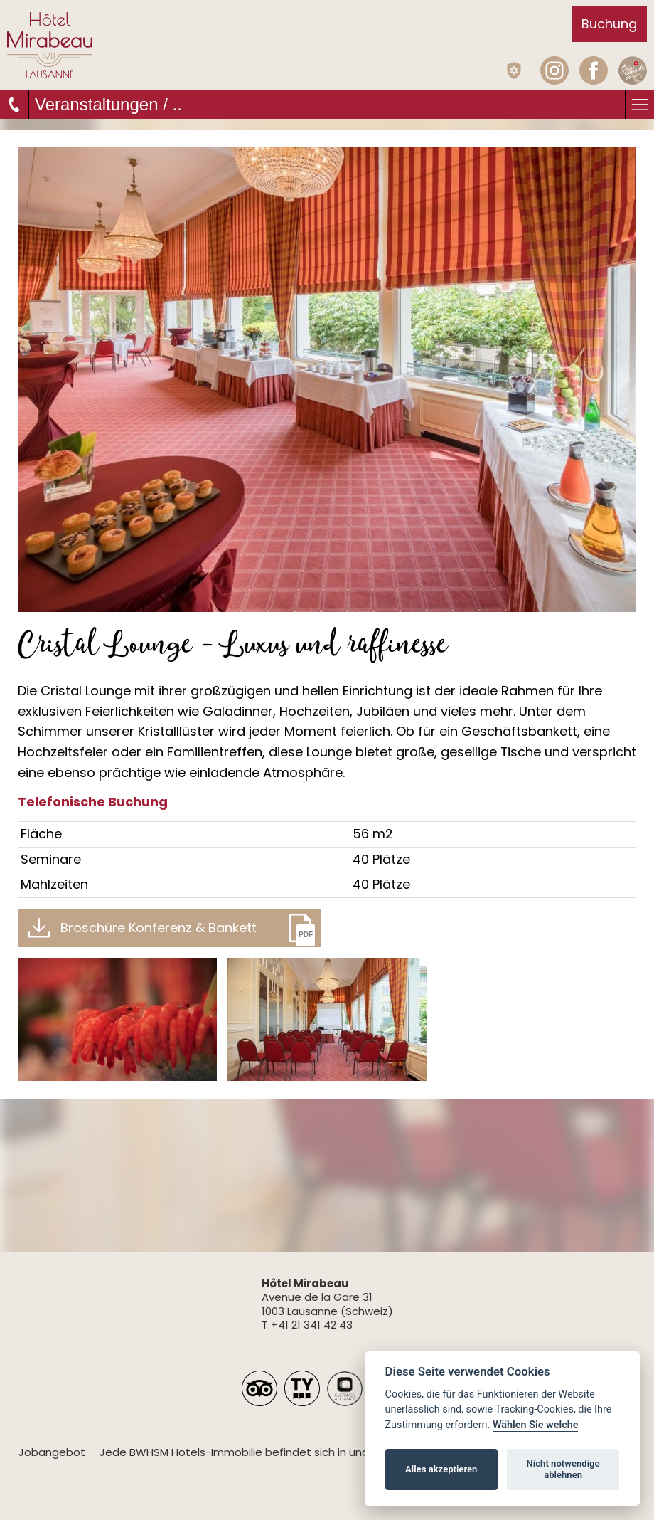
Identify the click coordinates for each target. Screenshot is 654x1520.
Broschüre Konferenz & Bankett (158, 927)
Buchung (609, 24)
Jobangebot (51, 1452)
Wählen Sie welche (536, 1425)
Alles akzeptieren (441, 1469)
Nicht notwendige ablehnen (563, 1469)
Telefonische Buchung (93, 802)
